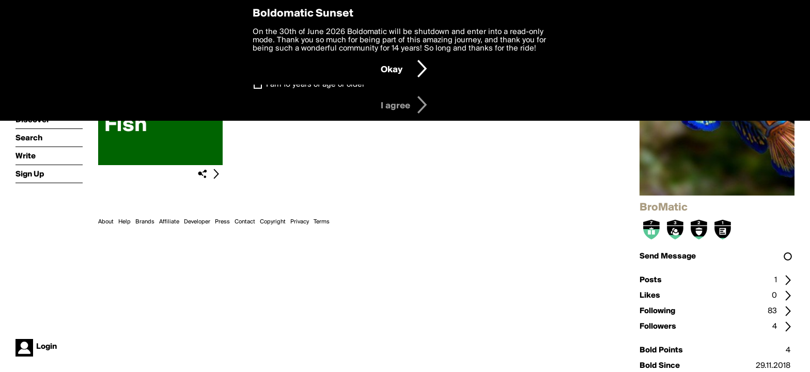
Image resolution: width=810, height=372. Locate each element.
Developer (197, 222)
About (106, 222)
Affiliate (169, 222)
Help (124, 222)
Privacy (299, 222)
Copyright (273, 222)
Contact (245, 222)
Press (222, 222)
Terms (322, 222)
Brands (144, 222)
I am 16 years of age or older (315, 84)
